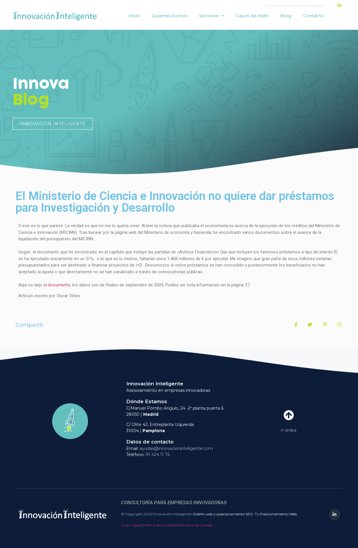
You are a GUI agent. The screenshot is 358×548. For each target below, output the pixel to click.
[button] (53, 124)
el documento (57, 285)
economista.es (219, 225)
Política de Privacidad (161, 525)
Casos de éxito (252, 15)
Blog (285, 15)
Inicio (134, 15)
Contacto (313, 15)
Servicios (211, 16)
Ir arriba (288, 430)
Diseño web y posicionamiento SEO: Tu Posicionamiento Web (245, 514)
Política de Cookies (196, 525)
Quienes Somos (169, 15)
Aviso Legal (130, 525)
